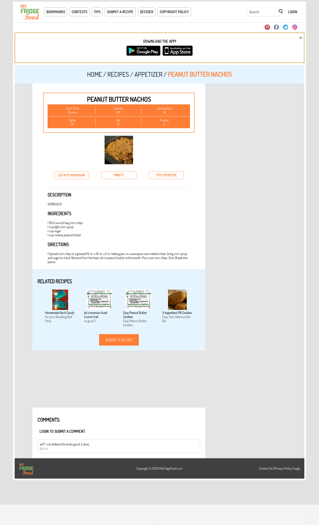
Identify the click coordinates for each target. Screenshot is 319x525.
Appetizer (148, 74)
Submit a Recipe (120, 12)
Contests (79, 12)
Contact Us (265, 468)
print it (119, 175)
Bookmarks (55, 12)
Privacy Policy (283, 468)
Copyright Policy (174, 12)
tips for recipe (166, 175)
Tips (97, 12)
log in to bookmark (71, 175)
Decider (146, 12)
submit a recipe (119, 339)
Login (292, 12)
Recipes (118, 74)
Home (94, 74)
